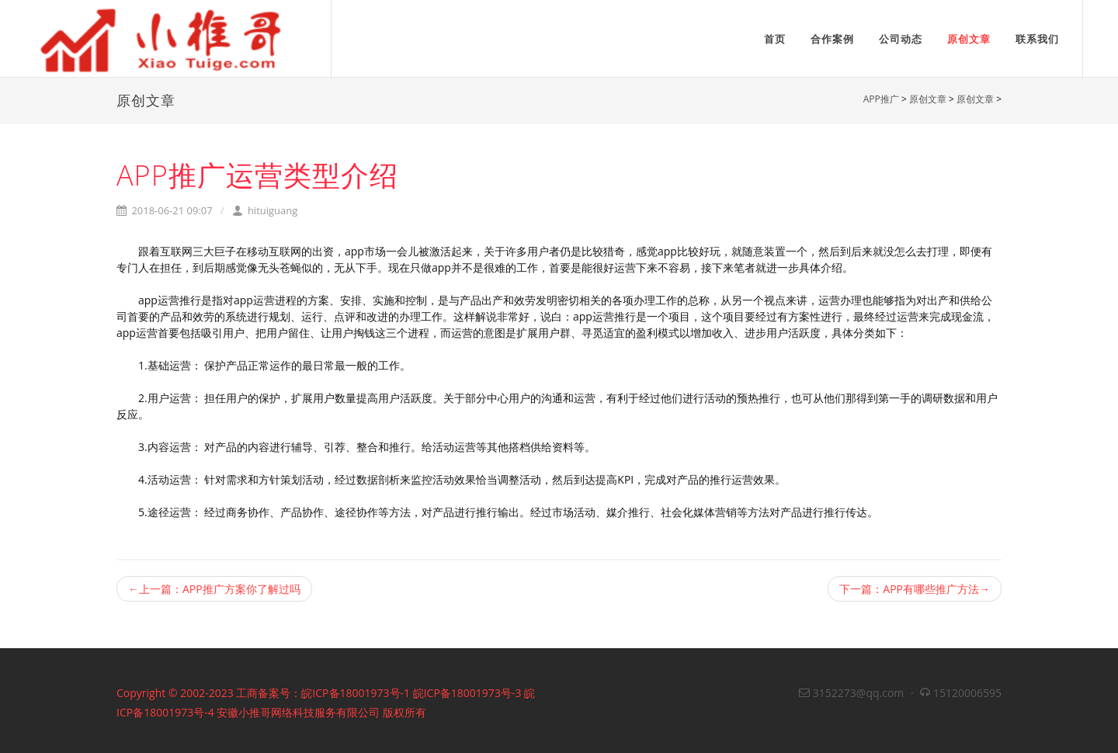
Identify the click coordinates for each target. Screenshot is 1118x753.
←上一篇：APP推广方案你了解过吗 (214, 588)
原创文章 (927, 99)
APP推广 (881, 99)
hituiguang (265, 210)
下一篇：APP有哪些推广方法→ (914, 588)
